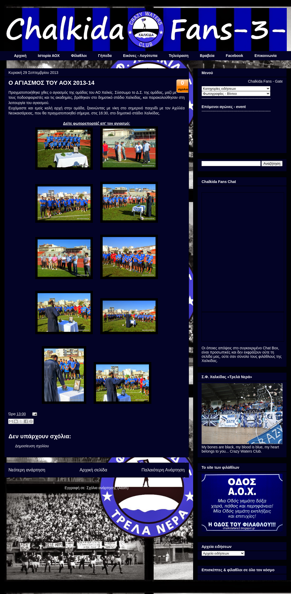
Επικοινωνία (265, 55)
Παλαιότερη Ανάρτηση (163, 469)
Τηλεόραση (178, 55)
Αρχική (20, 55)
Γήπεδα (105, 55)
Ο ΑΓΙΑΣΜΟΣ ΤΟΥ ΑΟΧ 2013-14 (51, 82)
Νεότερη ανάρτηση (26, 469)
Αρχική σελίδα (93, 469)
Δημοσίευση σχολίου (32, 446)
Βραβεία (207, 55)
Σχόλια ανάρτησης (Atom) (108, 488)
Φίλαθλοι (79, 55)
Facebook (234, 55)
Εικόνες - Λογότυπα (140, 55)
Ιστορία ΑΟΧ (49, 55)
